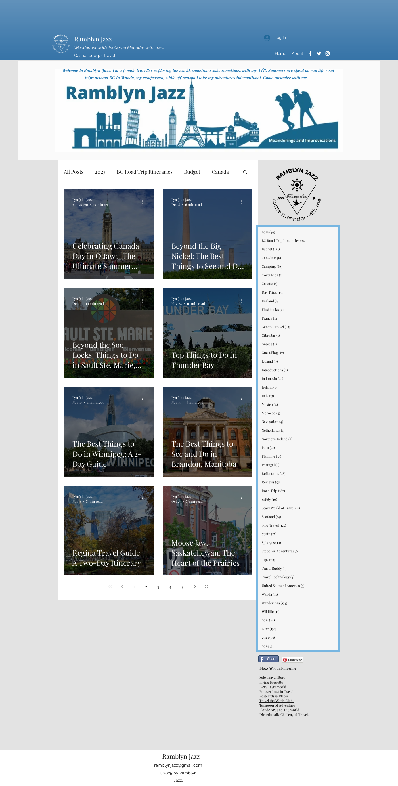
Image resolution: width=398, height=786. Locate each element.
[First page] (110, 586)
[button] (245, 172)
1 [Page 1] (134, 587)
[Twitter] (319, 53)
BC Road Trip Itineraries (145, 171)
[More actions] (144, 201)
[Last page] (206, 586)
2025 (100, 171)
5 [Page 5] (182, 587)
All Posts (73, 171)
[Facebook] (310, 53)
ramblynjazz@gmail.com (178, 765)
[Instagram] (327, 53)
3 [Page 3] (158, 587)
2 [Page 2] (146, 587)
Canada (220, 171)
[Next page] (194, 586)
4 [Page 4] (170, 587)
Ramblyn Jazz (93, 39)
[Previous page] (122, 586)
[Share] (268, 658)
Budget (192, 171)
